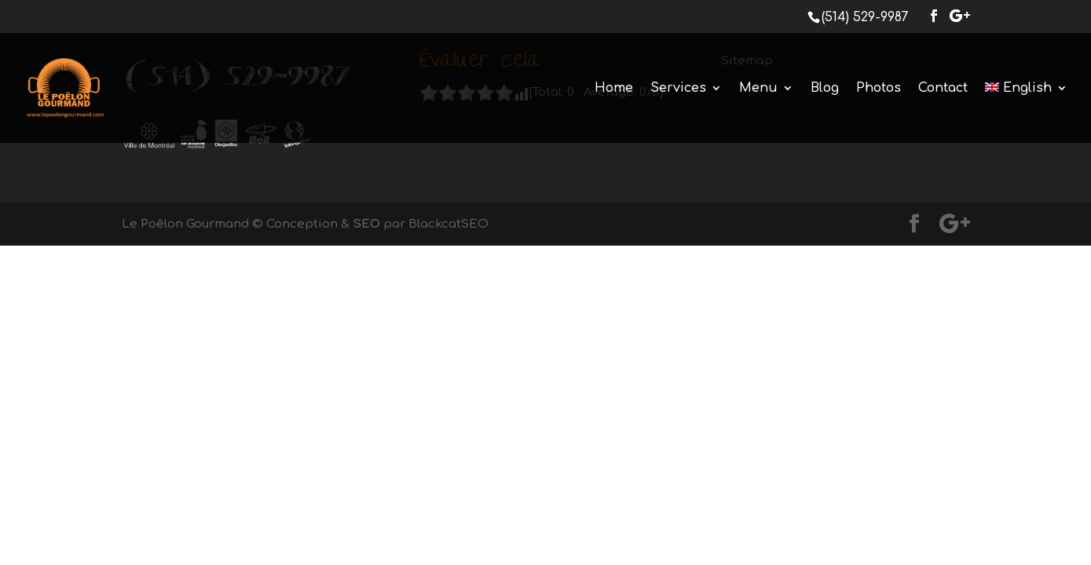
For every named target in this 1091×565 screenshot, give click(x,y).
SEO (366, 224)
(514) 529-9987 (865, 17)
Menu (758, 88)
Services (678, 88)
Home (614, 88)
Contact (943, 88)
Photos (878, 88)
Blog (825, 88)
